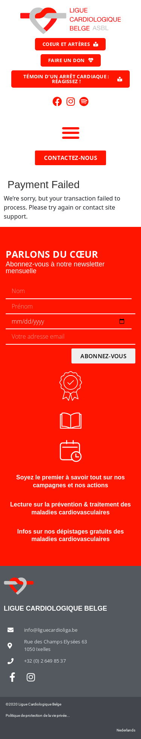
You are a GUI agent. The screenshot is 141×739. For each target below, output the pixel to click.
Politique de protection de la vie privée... (38, 715)
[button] (70, 133)
